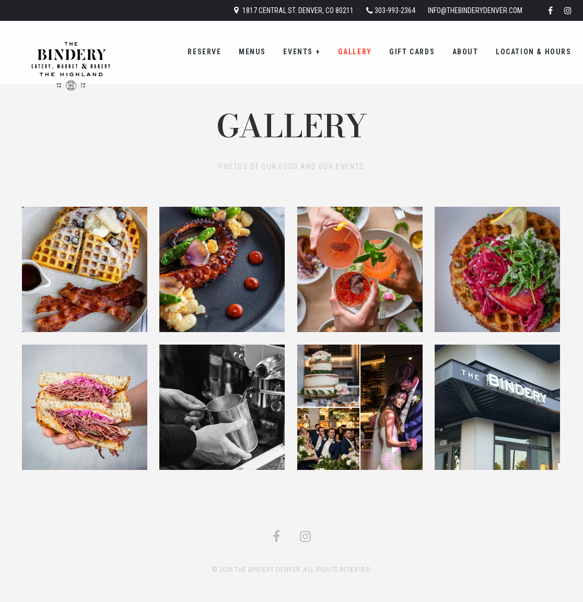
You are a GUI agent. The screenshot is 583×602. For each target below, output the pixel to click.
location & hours (534, 52)
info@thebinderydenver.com (475, 10)
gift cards (412, 52)
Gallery (355, 52)
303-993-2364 (395, 10)
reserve (204, 52)
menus (252, 52)
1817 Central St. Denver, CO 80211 (298, 10)
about (465, 52)
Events (301, 52)
